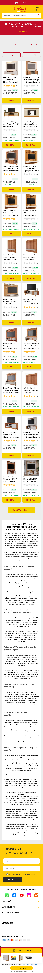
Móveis (10, 45)
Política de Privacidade (29, 874)
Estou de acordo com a (22, 874)
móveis (29, 738)
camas (13, 740)
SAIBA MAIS (21, 31)
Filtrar (31, 55)
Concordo (21, 968)
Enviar (10, 880)
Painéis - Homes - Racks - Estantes (28, 45)
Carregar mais (20, 510)
